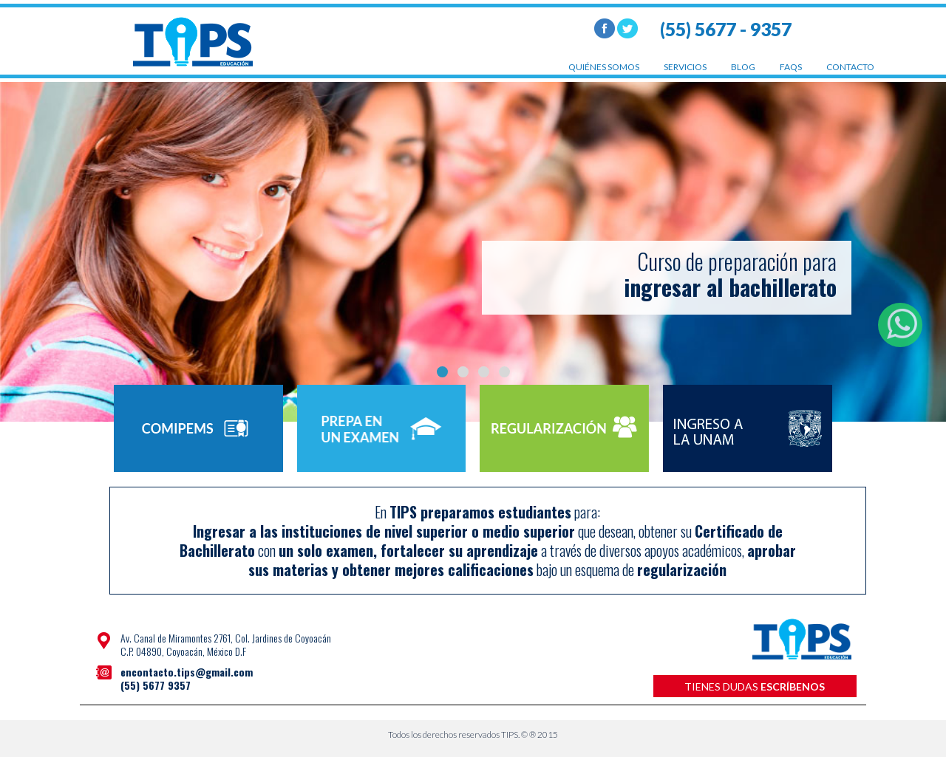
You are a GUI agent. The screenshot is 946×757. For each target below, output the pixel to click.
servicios (685, 66)
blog (743, 66)
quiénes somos (603, 66)
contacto (850, 66)
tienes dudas (754, 686)
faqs (791, 66)
